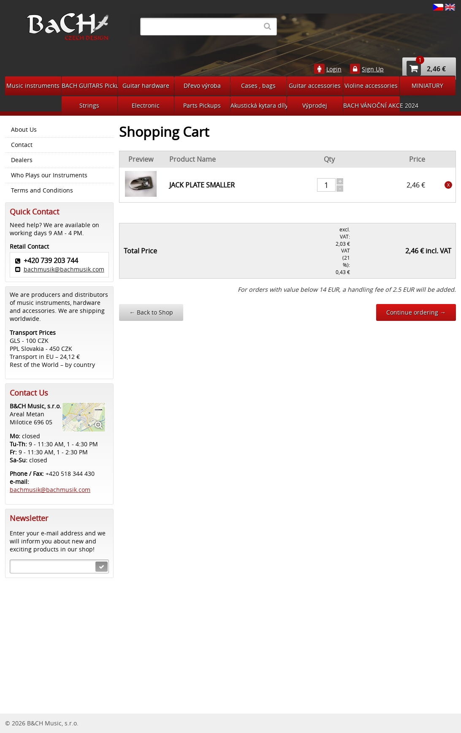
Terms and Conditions (42, 190)
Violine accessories (371, 85)
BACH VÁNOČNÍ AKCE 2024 (371, 105)
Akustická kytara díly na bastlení (258, 105)
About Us (24, 129)
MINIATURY (427, 85)
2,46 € (426, 68)
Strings (89, 105)
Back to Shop (151, 312)
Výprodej (314, 105)
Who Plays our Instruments (49, 175)
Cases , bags (258, 85)
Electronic (146, 105)
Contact (22, 145)
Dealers (22, 160)
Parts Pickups (202, 105)
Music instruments (33, 85)
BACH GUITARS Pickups (90, 85)
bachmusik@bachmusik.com (64, 269)
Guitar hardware (145, 85)
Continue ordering (416, 312)
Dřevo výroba (202, 85)
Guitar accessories (315, 85)
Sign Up (373, 69)
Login (334, 69)
